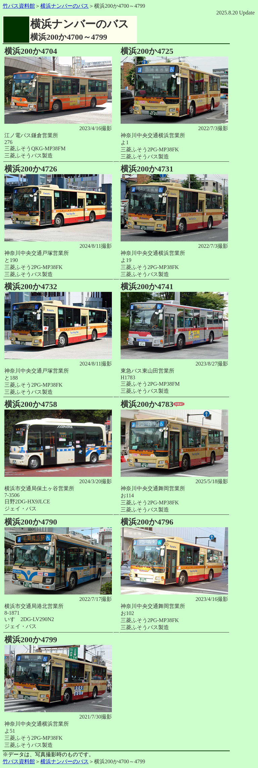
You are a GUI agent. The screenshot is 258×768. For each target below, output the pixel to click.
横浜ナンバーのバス (64, 6)
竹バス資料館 (19, 6)
